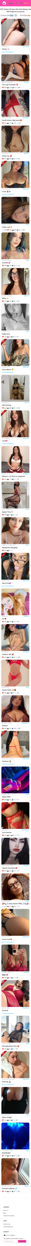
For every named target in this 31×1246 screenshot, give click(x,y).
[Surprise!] (28, 3)
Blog (4, 1213)
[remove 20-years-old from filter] (15, 15)
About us (5, 1210)
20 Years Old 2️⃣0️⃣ (7, 15)
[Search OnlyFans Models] (16, 3)
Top (10, 3)
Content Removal (8, 1227)
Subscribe (22, 1241)
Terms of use (6, 1224)
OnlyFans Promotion (8, 1215)
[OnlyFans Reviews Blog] (21, 3)
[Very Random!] (25, 3)
